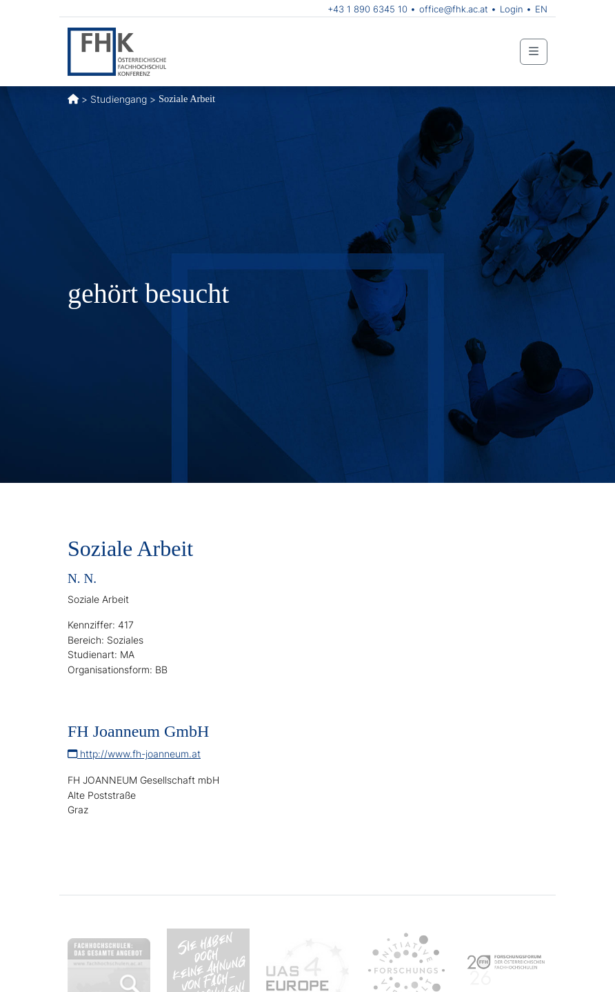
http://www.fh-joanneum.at (134, 754)
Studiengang (118, 99)
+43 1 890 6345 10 (367, 8)
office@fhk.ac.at (453, 8)
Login (511, 8)
